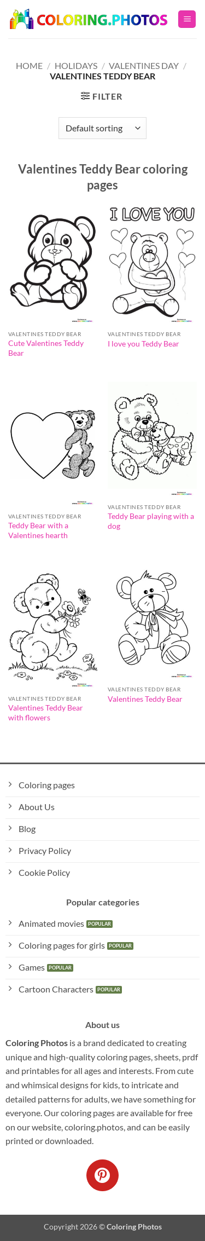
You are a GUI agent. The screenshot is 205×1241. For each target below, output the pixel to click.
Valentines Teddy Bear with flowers (45, 712)
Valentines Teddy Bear (145, 699)
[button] (187, 19)
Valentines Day (144, 65)
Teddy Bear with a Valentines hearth (38, 530)
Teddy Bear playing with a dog (151, 521)
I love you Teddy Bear (143, 343)
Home (29, 65)
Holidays (76, 65)
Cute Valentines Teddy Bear (46, 348)
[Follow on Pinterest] (102, 1175)
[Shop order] (102, 128)
